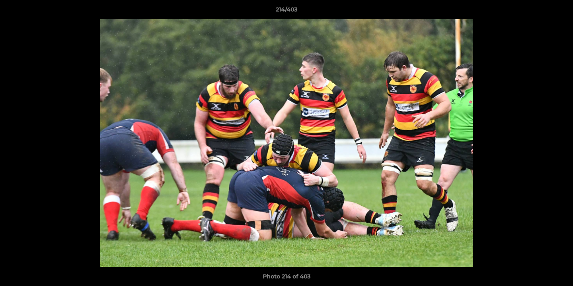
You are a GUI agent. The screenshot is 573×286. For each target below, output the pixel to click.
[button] (558, 11)
